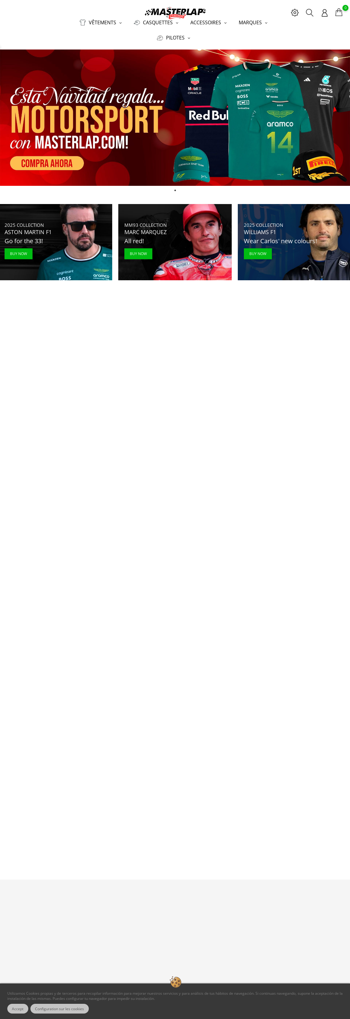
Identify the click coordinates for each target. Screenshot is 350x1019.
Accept (18, 1008)
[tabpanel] (175, 117)
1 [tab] (175, 190)
